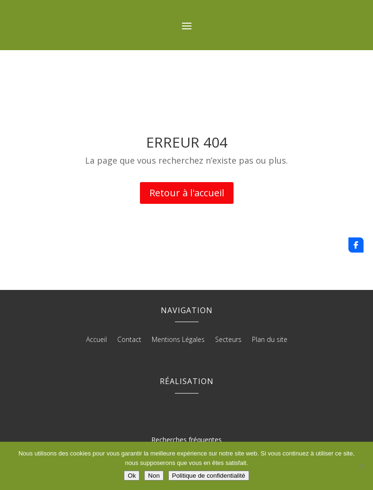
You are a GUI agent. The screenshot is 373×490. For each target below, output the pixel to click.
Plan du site (269, 340)
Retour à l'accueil (186, 192)
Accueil (96, 340)
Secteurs (228, 340)
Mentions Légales (178, 340)
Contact (129, 340)
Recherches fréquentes (186, 439)
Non (153, 475)
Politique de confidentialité (208, 475)
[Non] (361, 466)
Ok (132, 475)
